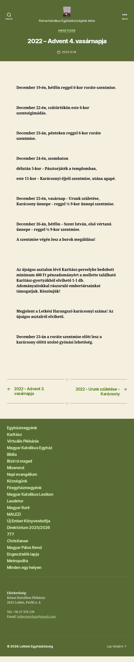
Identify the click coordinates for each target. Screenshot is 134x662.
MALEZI (14, 520)
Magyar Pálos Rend (26, 553)
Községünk (18, 486)
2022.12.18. (69, 57)
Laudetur (16, 506)
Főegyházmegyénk (25, 493)
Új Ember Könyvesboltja (30, 526)
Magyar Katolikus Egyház (31, 453)
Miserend (16, 473)
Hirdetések (67, 36)
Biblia (12, 460)
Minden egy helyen (25, 573)
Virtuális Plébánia (24, 446)
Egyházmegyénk (23, 433)
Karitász (15, 440)
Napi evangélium (23, 480)
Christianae (18, 546)
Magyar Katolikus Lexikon (32, 500)
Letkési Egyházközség (36, 652)
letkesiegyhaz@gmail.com (36, 623)
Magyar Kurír (19, 513)
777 (10, 539)
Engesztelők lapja (24, 559)
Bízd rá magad (21, 466)
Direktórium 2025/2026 (30, 533)
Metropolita (18, 566)
